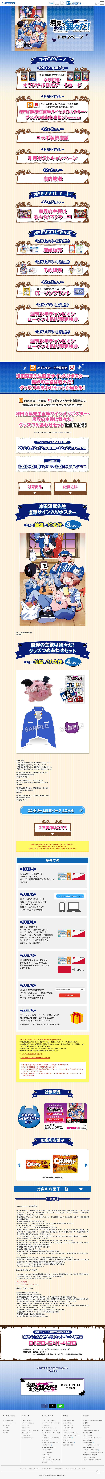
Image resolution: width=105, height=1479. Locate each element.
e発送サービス (26, 1435)
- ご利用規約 (86, 1425)
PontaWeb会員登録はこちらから (31, 1054)
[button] (102, 3)
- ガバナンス (66, 1430)
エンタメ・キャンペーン (9, 1423)
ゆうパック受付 (26, 1428)
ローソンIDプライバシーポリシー (27, 1285)
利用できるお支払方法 (28, 1423)
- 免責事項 (86, 1428)
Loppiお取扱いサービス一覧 (49, 1430)
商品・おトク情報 (8, 1420)
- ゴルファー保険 (46, 1457)
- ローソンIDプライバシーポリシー (92, 1437)
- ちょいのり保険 (46, 1450)
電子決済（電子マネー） (28, 1437)
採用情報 (65, 1440)
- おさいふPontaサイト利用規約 (92, 1459)
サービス (5, 1428)
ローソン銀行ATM (26, 1420)
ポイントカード (7, 1425)
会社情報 (5, 1432)
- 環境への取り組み (68, 1425)
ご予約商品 (6, 1430)
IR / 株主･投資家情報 (68, 1420)
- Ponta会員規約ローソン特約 (91, 1445)
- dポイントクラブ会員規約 (91, 1450)
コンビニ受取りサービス (48, 1420)
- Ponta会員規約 (88, 1442)
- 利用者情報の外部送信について (92, 1430)
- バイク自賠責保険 (47, 1452)
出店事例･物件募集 (68, 1445)
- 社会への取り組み (68, 1428)
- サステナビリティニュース (70, 1432)
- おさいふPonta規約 (89, 1457)
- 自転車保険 (45, 1454)
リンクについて (48, 1468)
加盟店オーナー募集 (69, 1442)
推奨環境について (35, 1468)
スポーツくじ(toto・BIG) (49, 1428)
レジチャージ (25, 1425)
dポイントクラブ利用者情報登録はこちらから (35, 1057)
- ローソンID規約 (87, 1435)
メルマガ (23, 1468)
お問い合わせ (59, 1468)
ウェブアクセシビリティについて (76, 1468)
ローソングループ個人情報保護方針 (92, 1420)
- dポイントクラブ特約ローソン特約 (93, 1452)
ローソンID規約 (22, 1282)
